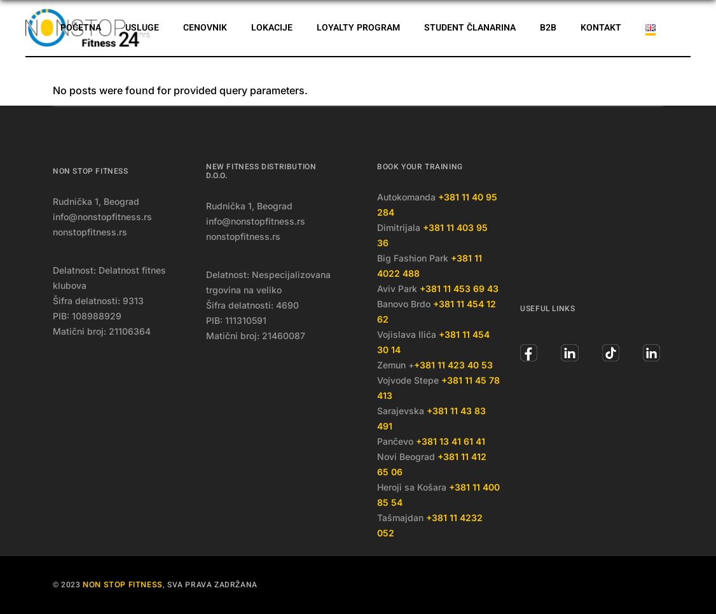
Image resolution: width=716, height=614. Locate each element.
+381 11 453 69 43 (459, 288)
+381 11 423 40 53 (453, 364)
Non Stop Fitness (123, 584)
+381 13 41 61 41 (450, 441)
